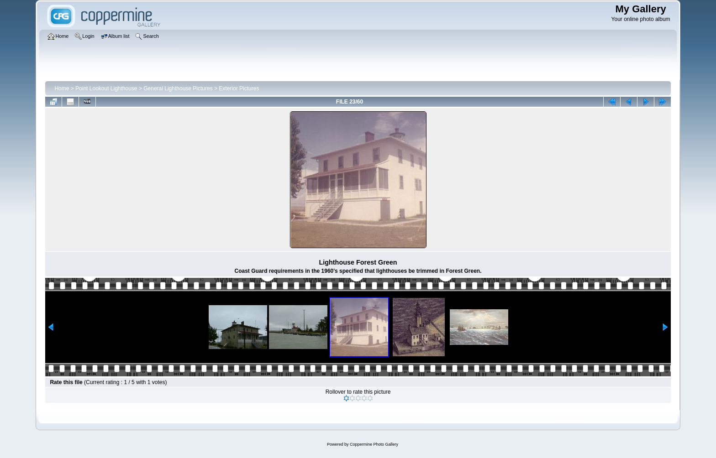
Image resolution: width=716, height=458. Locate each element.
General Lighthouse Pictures (177, 88)
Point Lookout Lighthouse (106, 88)
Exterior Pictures (239, 88)
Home (61, 88)
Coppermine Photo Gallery (374, 444)
